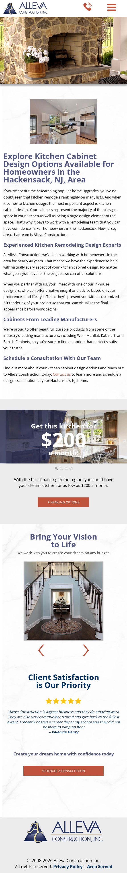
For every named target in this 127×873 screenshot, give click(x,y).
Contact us (62, 374)
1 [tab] (57, 469)
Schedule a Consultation (63, 771)
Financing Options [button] (63, 502)
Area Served (99, 866)
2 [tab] (62, 469)
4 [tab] (72, 469)
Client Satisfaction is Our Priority (63, 681)
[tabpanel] (63, 458)
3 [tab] (67, 469)
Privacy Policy (68, 866)
